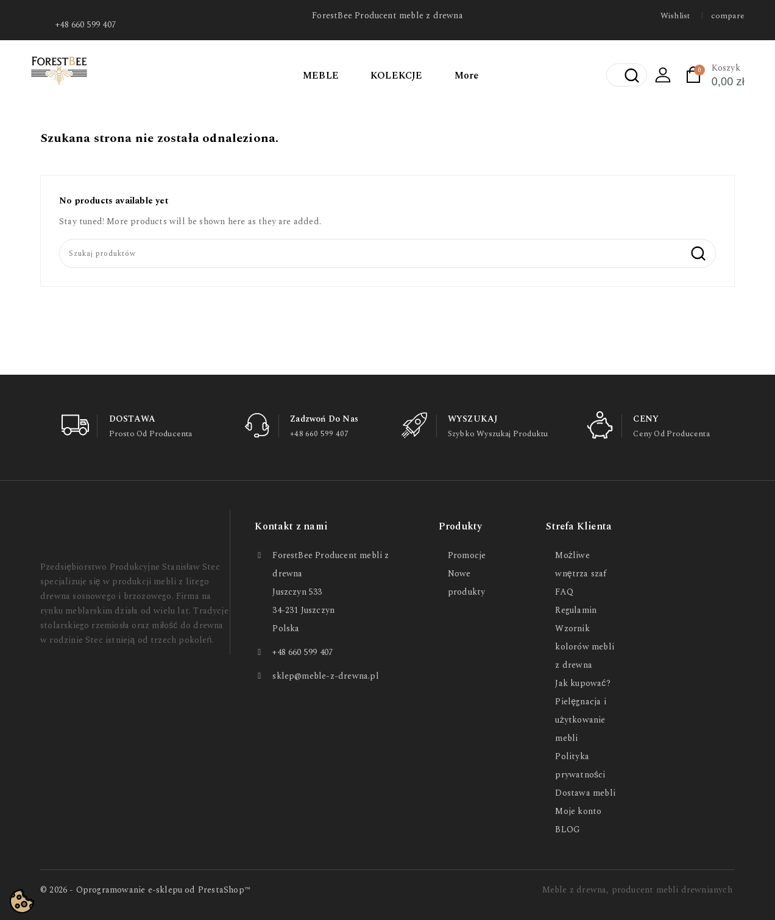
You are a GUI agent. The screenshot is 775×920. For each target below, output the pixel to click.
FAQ (564, 592)
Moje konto (578, 811)
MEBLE (321, 75)
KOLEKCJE (396, 75)
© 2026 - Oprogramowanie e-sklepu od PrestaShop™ (145, 889)
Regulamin (575, 610)
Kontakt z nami (291, 526)
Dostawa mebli (585, 793)
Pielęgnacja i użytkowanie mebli (580, 720)
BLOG (567, 829)
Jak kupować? (582, 683)
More (467, 75)
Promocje (467, 555)
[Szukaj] (387, 253)
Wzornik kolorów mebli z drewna (584, 646)
